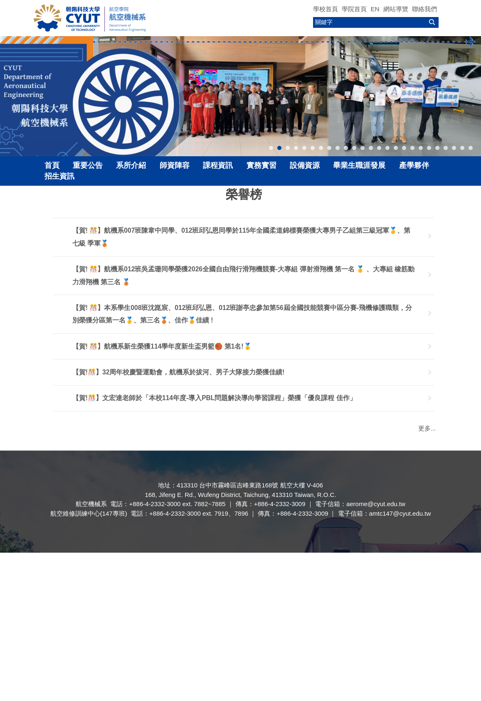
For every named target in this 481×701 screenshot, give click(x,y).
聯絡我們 (424, 8)
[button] (10, 96)
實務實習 (261, 165)
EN (374, 8)
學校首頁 (325, 8)
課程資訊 (218, 165)
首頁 (51, 165)
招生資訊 (59, 176)
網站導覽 (395, 8)
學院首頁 (354, 8)
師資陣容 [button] (175, 165)
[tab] (271, 148)
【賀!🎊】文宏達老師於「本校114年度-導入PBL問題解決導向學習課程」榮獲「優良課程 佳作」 (214, 399)
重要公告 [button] (88, 165)
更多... (427, 428)
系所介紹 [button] (131, 165)
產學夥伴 (414, 165)
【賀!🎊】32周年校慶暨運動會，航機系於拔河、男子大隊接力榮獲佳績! (178, 374)
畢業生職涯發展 (359, 165)
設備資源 (305, 165)
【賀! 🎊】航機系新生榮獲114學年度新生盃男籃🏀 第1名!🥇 (162, 348)
